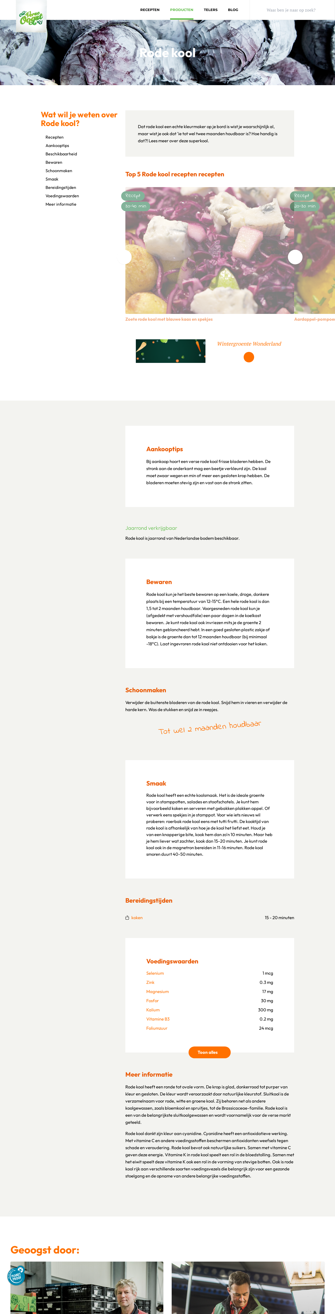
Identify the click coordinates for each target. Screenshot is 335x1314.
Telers (210, 10)
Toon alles (214, 1052)
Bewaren (51, 162)
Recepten (150, 10)
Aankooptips (55, 145)
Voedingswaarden (60, 195)
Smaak (49, 179)
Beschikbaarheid (59, 153)
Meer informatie (58, 204)
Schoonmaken (56, 170)
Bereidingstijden (58, 187)
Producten (181, 10)
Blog (233, 10)
